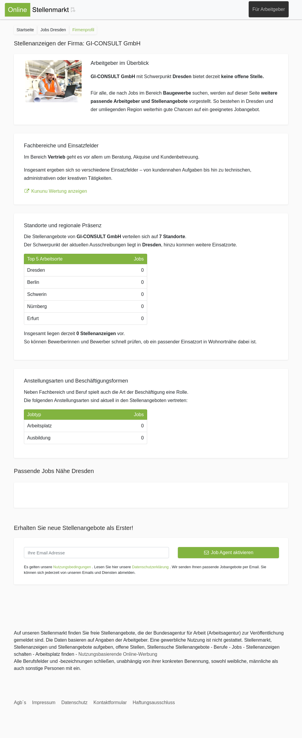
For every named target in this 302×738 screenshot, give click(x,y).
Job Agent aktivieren (228, 552)
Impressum (43, 702)
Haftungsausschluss (154, 702)
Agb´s (20, 702)
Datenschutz (74, 702)
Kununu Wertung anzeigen (55, 191)
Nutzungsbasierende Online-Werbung (117, 654)
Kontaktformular (110, 702)
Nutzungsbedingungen (72, 567)
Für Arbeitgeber (268, 9)
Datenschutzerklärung (150, 567)
